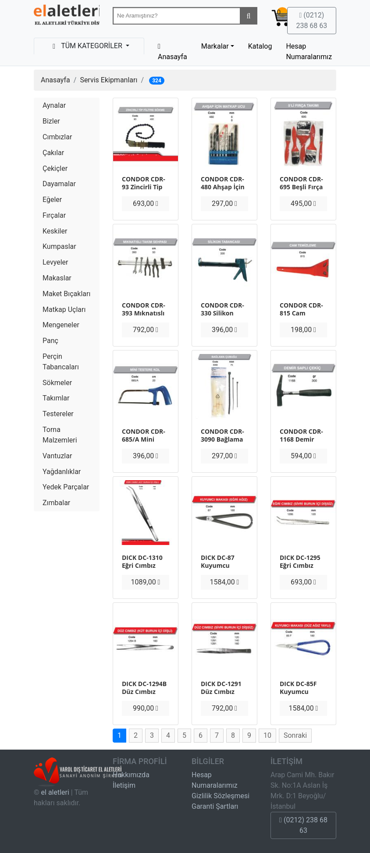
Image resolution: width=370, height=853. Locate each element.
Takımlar (56, 398)
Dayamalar (59, 184)
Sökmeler (57, 383)
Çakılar (53, 153)
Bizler (51, 121)
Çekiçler (55, 168)
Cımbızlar (57, 137)
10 (267, 735)
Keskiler (55, 231)
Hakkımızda (131, 775)
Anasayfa (55, 80)
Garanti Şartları (215, 806)
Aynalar (54, 105)
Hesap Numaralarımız (309, 51)
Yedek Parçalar (66, 487)
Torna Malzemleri (60, 434)
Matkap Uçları (64, 309)
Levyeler (55, 262)
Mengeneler (61, 325)
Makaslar (57, 278)
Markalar (215, 46)
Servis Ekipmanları (108, 80)
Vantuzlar (57, 456)
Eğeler (52, 199)
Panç (50, 340)
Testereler (58, 414)
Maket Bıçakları (66, 294)
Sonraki (295, 735)
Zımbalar (56, 503)
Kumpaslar (59, 246)
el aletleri (55, 792)
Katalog (260, 46)
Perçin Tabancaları (61, 361)
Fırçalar (54, 215)
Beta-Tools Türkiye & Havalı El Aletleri (67, 17)
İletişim (124, 785)
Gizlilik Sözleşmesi (220, 796)
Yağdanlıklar (62, 471)
